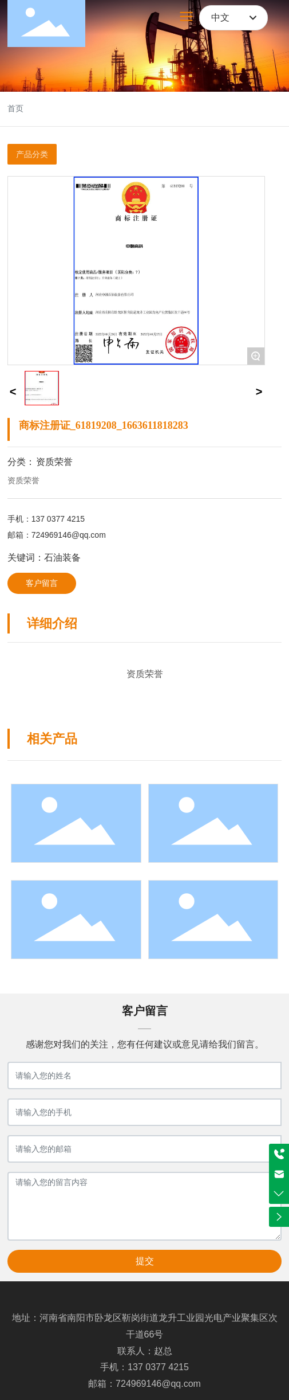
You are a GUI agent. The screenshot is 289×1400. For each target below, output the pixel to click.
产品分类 (32, 154)
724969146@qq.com (68, 534)
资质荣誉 (54, 462)
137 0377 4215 (58, 518)
